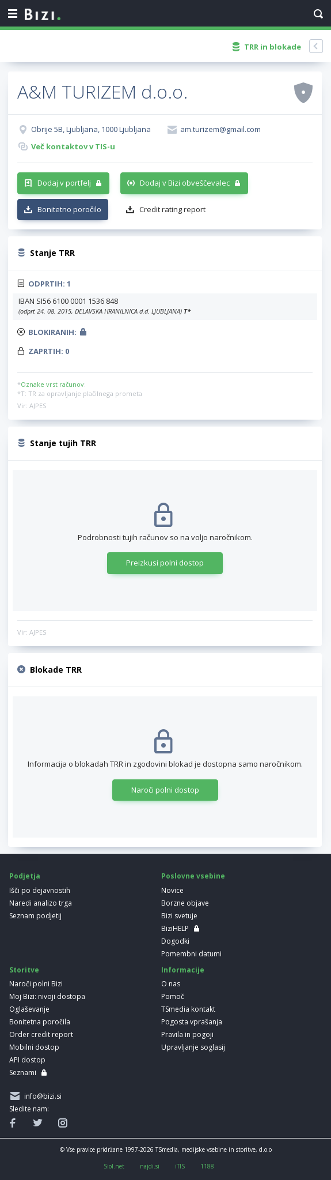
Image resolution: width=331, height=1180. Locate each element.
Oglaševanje (29, 1009)
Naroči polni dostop (165, 790)
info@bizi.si (41, 1096)
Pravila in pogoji (187, 1034)
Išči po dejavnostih (39, 890)
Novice (172, 890)
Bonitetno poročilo (69, 209)
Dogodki (175, 941)
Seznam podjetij (35, 916)
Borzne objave (185, 903)
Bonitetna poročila (39, 1022)
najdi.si (149, 1166)
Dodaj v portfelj (64, 183)
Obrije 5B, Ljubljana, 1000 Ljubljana (91, 129)
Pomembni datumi (191, 954)
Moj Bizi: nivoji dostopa (47, 996)
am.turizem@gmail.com (220, 129)
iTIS (180, 1166)
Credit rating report (172, 209)
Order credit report (41, 1034)
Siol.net (114, 1166)
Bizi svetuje (179, 916)
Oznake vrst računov (52, 384)
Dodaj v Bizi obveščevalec (185, 183)
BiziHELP (175, 928)
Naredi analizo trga (40, 903)
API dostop (27, 1060)
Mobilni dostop (34, 1047)
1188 (207, 1166)
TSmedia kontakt (188, 1009)
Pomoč (172, 996)
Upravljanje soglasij (193, 1047)
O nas (170, 984)
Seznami (22, 1072)
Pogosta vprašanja (191, 1022)
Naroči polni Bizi (36, 984)
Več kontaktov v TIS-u (73, 146)
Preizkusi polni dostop (165, 562)
